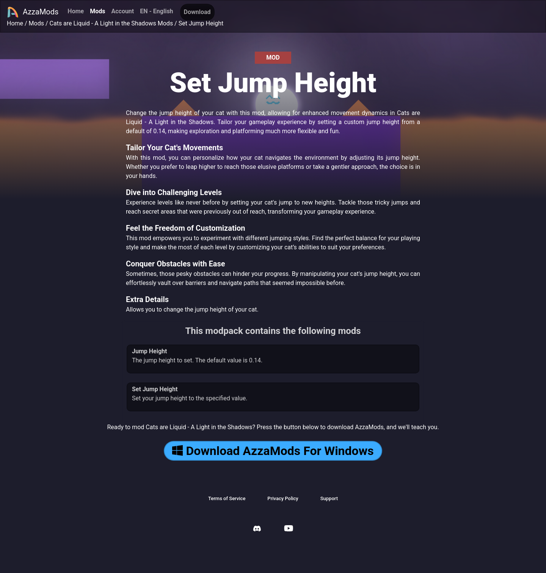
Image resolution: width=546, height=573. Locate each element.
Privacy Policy (282, 498)
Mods (97, 11)
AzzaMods (32, 12)
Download (197, 12)
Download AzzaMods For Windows (272, 451)
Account (122, 11)
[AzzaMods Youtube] (288, 529)
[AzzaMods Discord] (257, 529)
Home (75, 11)
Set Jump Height (201, 23)
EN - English (156, 11)
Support (329, 498)
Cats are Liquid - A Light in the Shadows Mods (111, 23)
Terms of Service (226, 498)
